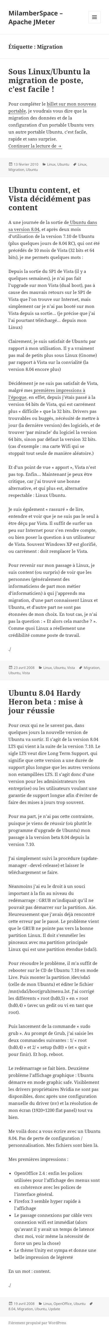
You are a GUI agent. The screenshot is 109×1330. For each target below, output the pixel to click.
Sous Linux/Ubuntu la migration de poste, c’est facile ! (49, 80)
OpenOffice (62, 1303)
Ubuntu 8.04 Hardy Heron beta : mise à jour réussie (45, 702)
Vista (71, 667)
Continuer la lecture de (35, 146)
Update (54, 1308)
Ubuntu (63, 164)
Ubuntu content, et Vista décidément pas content (49, 199)
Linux (51, 164)
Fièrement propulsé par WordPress (37, 1322)
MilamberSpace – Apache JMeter (35, 17)
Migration (16, 169)
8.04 (11, 1308)
